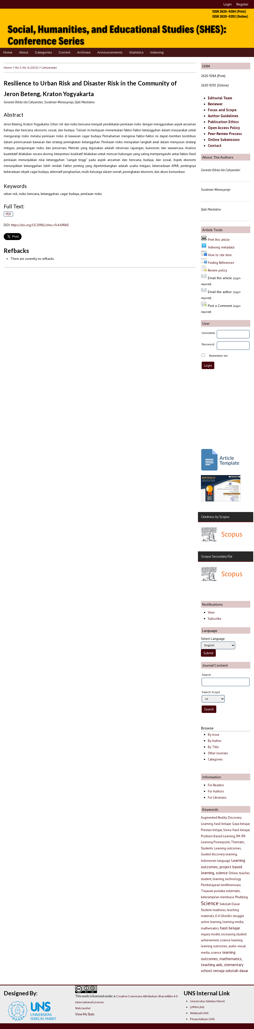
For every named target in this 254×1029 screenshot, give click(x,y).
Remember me (218, 355)
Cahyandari (49, 67)
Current (64, 52)
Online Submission (224, 139)
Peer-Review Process (225, 133)
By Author (215, 741)
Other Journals (218, 753)
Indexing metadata (221, 247)
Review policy (217, 270)
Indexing (157, 52)
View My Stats (85, 1014)
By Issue (213, 734)
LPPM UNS (197, 1007)
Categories (43, 52)
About (23, 52)
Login (227, 4)
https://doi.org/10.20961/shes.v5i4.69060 (39, 225)
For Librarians (217, 797)
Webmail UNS (199, 1013)
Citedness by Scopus (215, 517)
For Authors (216, 791)
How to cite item (220, 255)
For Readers (216, 785)
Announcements (110, 52)
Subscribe (214, 619)
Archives (84, 52)
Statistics (136, 52)
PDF (8, 214)
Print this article (219, 239)
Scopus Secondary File (216, 556)
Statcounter (83, 1008)
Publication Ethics (223, 121)
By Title (213, 747)
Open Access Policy (224, 127)
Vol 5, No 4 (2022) (26, 67)
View (211, 612)
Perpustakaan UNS (202, 1019)
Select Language (213, 638)
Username (208, 333)
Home (7, 52)
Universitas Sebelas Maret (207, 1001)
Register (242, 4)
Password (208, 344)
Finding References (221, 262)
